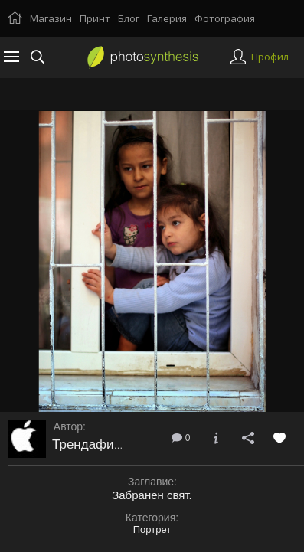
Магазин (51, 18)
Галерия (167, 18)
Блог (128, 18)
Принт (95, 18)
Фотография (224, 18)
